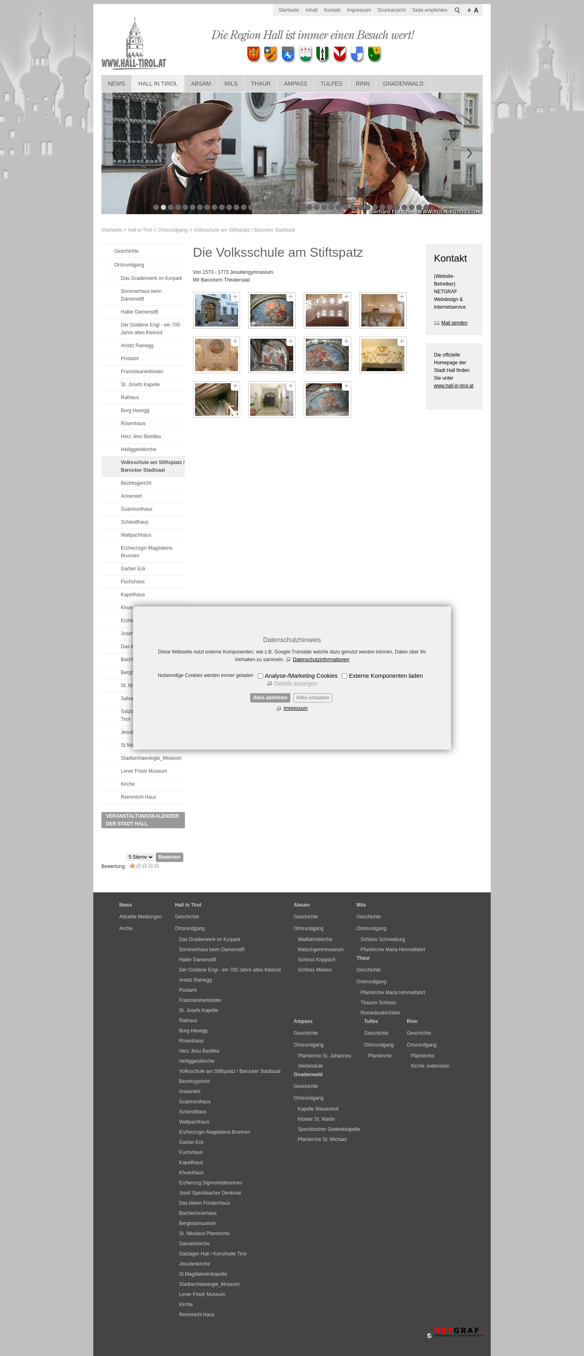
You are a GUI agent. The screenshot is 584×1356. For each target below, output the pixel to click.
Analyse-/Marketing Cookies (301, 676)
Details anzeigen (295, 683)
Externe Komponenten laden (386, 676)
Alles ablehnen (270, 698)
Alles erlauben (312, 698)
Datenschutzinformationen (321, 659)
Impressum (295, 708)
